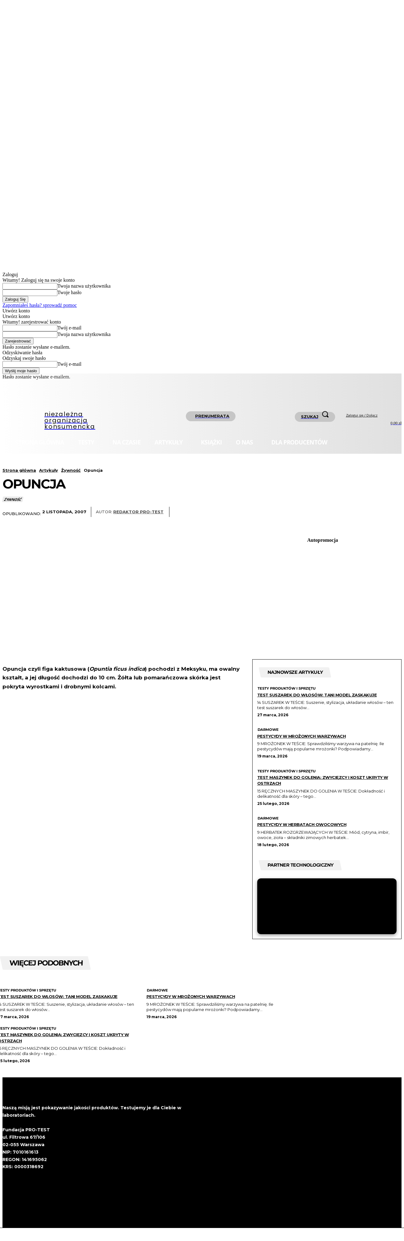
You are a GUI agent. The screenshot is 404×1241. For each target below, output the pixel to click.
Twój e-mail (69, 327)
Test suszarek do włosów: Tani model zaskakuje (316, 699)
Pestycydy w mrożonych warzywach (314, 743)
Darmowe (268, 737)
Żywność (71, 470)
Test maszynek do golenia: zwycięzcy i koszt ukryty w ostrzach (325, 788)
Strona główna (19, 470)
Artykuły (48, 470)
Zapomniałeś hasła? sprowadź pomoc (39, 305)
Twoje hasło (69, 292)
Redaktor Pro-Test (138, 512)
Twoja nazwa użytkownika (83, 286)
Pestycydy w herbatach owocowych (314, 832)
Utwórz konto (16, 310)
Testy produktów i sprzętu (287, 690)
